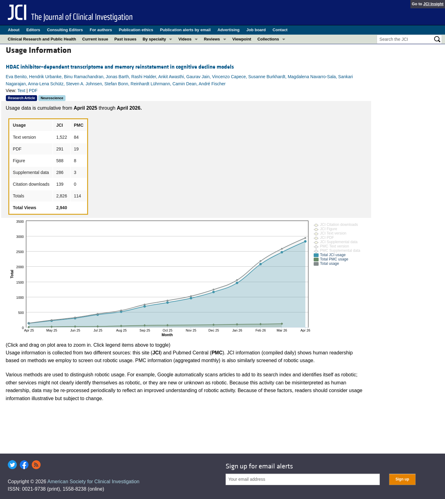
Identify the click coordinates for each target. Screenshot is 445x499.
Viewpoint (241, 39)
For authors (101, 29)
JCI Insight (433, 4)
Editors (33, 29)
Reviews (212, 39)
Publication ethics (136, 29)
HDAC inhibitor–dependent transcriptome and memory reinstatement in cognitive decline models (120, 66)
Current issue (95, 39)
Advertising (229, 29)
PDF (33, 90)
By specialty (154, 39)
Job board (256, 29)
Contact (280, 29)
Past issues (125, 39)
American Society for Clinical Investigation (93, 481)
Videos (184, 39)
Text (21, 90)
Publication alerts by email (185, 29)
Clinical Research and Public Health (42, 39)
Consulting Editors (65, 29)
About (14, 29)
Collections (268, 39)
